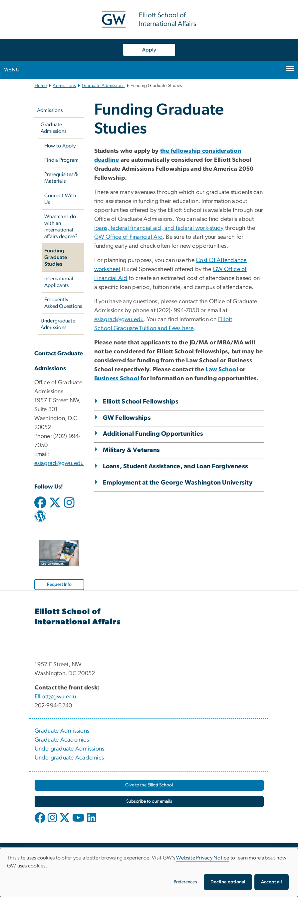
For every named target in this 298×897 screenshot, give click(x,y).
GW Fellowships (127, 418)
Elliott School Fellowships (141, 402)
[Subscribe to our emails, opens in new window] (149, 801)
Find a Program (61, 160)
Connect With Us (60, 199)
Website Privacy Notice (202, 857)
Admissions (64, 85)
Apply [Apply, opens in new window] (149, 49)
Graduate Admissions (103, 85)
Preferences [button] (185, 882)
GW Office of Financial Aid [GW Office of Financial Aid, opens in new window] (128, 237)
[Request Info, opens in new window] (59, 584)
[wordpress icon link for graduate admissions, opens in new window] (40, 519)
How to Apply (60, 145)
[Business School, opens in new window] (117, 379)
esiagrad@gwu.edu (59, 463)
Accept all (271, 882)
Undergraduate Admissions (58, 324)
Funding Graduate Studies (55, 257)
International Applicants (58, 282)
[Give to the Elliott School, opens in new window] (149, 785)
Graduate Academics (62, 740)
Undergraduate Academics (69, 758)
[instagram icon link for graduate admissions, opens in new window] (69, 505)
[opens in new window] (41, 822)
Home (41, 85)
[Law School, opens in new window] (221, 370)
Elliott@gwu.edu (55, 697)
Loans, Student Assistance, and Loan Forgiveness (175, 466)
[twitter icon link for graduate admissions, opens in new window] (55, 505)
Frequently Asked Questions (63, 303)
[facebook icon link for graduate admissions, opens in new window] (40, 505)
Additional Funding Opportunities (153, 434)
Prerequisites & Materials (61, 178)
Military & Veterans (131, 450)
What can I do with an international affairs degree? (61, 226)
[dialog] (149, 872)
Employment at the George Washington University (177, 483)
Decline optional (227, 882)
